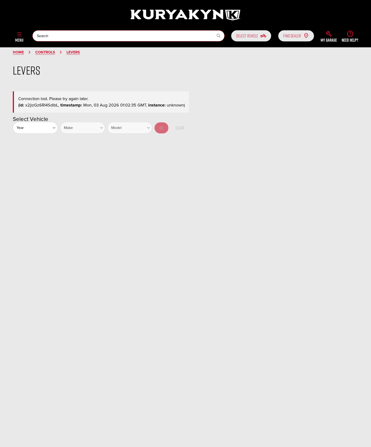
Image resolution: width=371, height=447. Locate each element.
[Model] (129, 128)
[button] (329, 36)
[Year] (35, 128)
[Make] (82, 128)
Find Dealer (296, 36)
